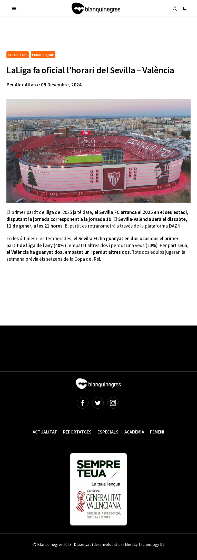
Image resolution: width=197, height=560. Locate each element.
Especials (108, 432)
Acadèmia (134, 432)
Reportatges (77, 432)
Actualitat (45, 432)
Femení (157, 432)
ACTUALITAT (17, 54)
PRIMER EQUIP (43, 54)
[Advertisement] (99, 35)
